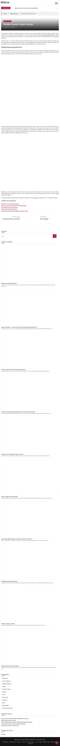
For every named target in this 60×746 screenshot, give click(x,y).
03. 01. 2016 (12, 27)
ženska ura (35, 197)
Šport (3, 702)
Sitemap (3, 734)
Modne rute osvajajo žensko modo (10, 204)
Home (4, 13)
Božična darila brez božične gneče (10, 666)
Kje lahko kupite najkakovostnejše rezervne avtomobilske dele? (18, 412)
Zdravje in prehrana (7, 708)
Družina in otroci (6, 683)
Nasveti (4, 692)
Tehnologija (5, 705)
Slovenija (4, 700)
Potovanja (5, 697)
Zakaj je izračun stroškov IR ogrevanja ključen (26, 8)
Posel (3, 694)
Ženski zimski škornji (48, 35)
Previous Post (16, 216)
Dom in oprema (6, 681)
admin (6, 27)
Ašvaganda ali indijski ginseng (9, 581)
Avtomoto (5, 678)
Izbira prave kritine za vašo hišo (11, 219)
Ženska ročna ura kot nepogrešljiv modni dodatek (13, 205)
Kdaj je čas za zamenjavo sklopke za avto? (12, 454)
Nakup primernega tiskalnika (9, 283)
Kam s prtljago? (44, 219)
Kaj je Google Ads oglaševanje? (9, 496)
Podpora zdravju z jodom (8, 623)
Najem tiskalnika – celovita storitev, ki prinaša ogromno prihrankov (19, 327)
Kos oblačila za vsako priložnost (9, 207)
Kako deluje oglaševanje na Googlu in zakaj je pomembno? (16, 539)
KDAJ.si (5, 2)
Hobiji (3, 686)
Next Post (43, 216)
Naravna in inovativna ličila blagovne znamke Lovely (14, 211)
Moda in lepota (14, 13)
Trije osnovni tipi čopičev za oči (9, 209)
